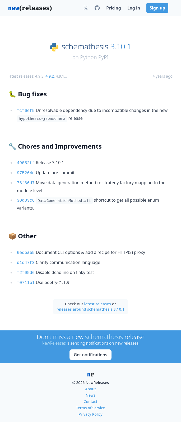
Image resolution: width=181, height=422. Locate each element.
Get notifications (90, 350)
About (90, 384)
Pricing (113, 8)
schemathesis (85, 46)
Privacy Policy (90, 409)
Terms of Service (90, 403)
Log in (133, 8)
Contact (91, 397)
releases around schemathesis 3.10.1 (91, 304)
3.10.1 (120, 46)
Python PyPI (94, 57)
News (90, 390)
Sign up (157, 8)
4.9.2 (49, 76)
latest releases (97, 299)
